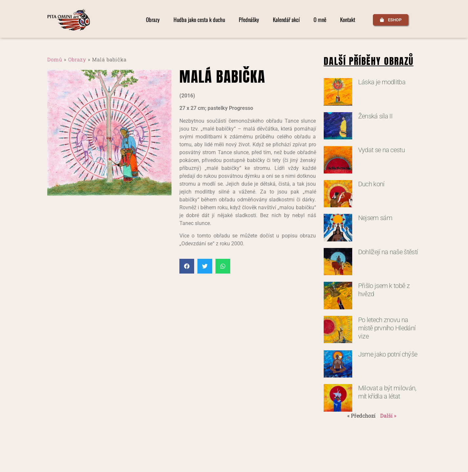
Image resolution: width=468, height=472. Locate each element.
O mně (320, 19)
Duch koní (371, 184)
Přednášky (249, 19)
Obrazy (153, 19)
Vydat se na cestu (381, 150)
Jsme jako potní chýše (387, 354)
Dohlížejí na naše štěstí (388, 252)
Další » (388, 415)
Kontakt (347, 19)
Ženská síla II (375, 116)
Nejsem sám (375, 218)
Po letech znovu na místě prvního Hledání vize (387, 328)
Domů (54, 59)
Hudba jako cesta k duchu (199, 19)
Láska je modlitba (381, 82)
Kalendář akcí (286, 19)
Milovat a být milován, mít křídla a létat (387, 392)
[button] (186, 266)
